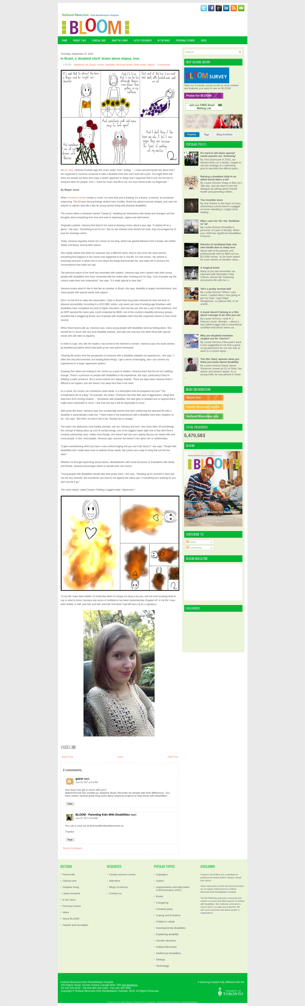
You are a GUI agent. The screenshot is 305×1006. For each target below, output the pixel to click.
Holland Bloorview (166, 946)
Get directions (130, 985)
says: (87, 778)
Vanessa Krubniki (77, 197)
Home (64, 40)
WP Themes (126, 1002)
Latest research (71, 893)
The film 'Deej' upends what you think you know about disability (219, 360)
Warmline (114, 880)
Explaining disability (167, 934)
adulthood (79, 64)
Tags (206, 134)
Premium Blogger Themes (168, 1002)
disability (110, 64)
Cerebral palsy (164, 909)
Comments (194, 547)
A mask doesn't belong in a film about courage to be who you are (220, 314)
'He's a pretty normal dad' (215, 288)
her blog (69, 170)
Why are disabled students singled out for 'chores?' (216, 337)
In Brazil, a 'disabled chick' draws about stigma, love (100, 58)
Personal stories (124, 64)
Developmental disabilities (171, 927)
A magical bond (209, 267)
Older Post (173, 757)
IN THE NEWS (164, 40)
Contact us (115, 893)
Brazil (93, 64)
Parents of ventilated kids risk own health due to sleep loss (218, 246)
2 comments (163, 64)
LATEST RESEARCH (143, 40)
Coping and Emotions (168, 915)
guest (79, 778)
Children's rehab (165, 921)
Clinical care (70, 880)
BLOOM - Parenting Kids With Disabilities (103, 814)
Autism (160, 880)
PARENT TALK (79, 40)
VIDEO (203, 40)
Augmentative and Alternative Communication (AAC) (173, 889)
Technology (162, 965)
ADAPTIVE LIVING (120, 40)
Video (66, 912)
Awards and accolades (75, 925)
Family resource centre (122, 874)
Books (159, 896)
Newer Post (67, 757)
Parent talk (69, 874)
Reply (70, 804)
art (86, 64)
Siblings (160, 959)
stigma (150, 64)
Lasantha (151, 1002)
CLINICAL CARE (99, 40)
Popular (192, 134)
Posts (191, 541)
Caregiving (162, 902)
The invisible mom (211, 200)
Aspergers (162, 874)
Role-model (140, 64)
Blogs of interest (118, 887)
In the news (69, 899)
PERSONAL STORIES (185, 40)
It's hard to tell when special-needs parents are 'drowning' (218, 154)
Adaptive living (71, 887)
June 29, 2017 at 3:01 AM (87, 782)
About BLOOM (71, 918)
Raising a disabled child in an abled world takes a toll (218, 178)
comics (100, 64)
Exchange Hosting (190, 1002)
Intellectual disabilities (168, 953)
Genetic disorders (166, 940)
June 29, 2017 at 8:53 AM (87, 818)
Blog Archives (224, 134)
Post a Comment (72, 848)
